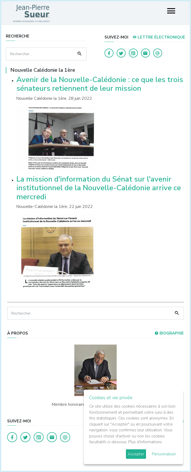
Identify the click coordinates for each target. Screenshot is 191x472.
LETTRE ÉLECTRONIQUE (159, 37)
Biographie (169, 333)
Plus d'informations (145, 442)
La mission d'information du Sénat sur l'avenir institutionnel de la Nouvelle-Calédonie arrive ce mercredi (98, 188)
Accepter (136, 454)
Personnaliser (164, 454)
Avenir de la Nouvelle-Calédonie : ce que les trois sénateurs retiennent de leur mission (99, 84)
